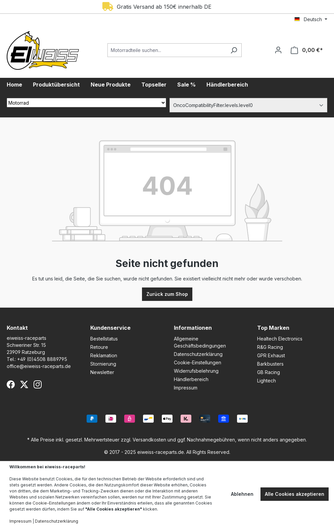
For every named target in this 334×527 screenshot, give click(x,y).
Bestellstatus (104, 338)
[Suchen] (234, 50)
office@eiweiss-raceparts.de (39, 366)
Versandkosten (149, 439)
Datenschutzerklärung (198, 354)
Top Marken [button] (273, 327)
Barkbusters (270, 364)
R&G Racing (270, 347)
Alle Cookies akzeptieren (294, 494)
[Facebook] (11, 384)
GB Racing (268, 372)
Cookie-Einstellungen (197, 362)
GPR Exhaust (271, 355)
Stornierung (103, 364)
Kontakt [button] (17, 327)
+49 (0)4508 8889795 (42, 359)
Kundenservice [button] (110, 327)
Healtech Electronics (279, 338)
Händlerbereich (191, 379)
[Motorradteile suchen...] (166, 50)
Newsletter (102, 372)
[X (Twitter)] (24, 384)
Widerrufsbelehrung (196, 371)
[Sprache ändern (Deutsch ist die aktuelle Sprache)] (310, 19)
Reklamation (103, 355)
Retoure (99, 347)
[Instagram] (38, 384)
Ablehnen (242, 494)
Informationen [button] (193, 327)
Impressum (185, 387)
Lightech (266, 380)
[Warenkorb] (306, 50)
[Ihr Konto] (278, 50)
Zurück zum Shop (167, 294)
